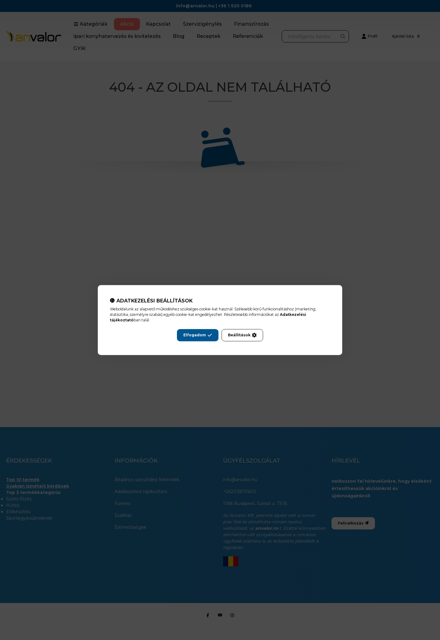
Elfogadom (197, 335)
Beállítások (242, 335)
